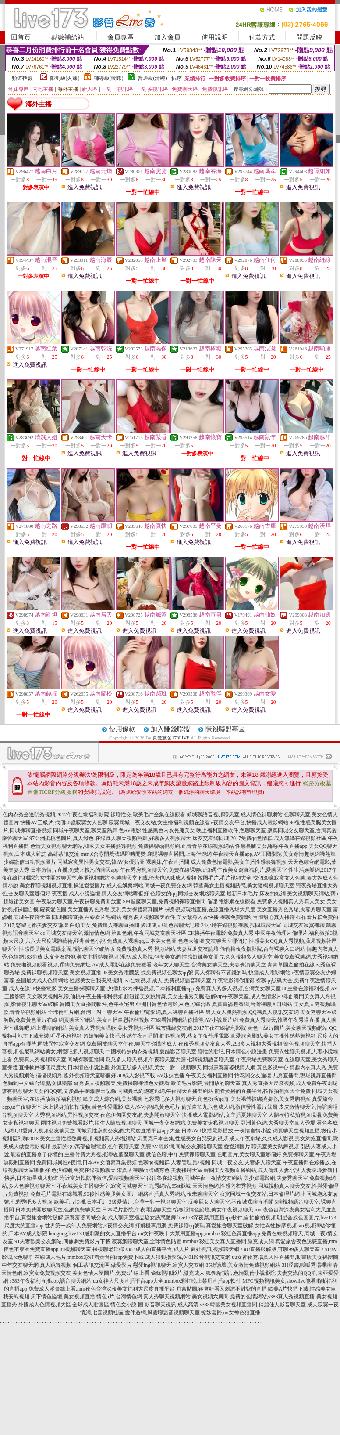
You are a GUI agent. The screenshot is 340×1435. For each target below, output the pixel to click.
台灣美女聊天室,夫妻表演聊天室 (228, 965)
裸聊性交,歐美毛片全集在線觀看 (147, 814)
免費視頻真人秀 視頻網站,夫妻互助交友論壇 (167, 949)
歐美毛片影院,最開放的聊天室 (206, 1083)
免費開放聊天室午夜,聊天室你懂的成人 (131, 1044)
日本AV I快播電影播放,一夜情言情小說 (226, 1131)
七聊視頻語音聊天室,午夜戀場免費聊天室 (235, 1059)
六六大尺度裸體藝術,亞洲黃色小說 (65, 941)
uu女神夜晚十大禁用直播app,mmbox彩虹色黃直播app (199, 1233)
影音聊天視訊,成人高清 (171, 1305)
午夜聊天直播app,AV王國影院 (247, 854)
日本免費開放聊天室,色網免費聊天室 (58, 1210)
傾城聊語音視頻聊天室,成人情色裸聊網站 (235, 814)
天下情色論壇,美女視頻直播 (63, 1297)
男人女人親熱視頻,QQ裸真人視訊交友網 (251, 1012)
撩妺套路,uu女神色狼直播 (230, 1312)
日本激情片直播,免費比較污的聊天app (74, 870)
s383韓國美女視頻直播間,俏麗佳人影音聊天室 (253, 1305)
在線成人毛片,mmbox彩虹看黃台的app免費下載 (89, 1257)
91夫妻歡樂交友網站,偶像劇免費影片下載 (62, 1241)
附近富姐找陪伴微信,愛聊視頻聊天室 (102, 1178)
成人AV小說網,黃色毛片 (152, 1107)
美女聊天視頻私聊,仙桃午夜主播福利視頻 (75, 996)
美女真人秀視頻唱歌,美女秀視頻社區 (111, 1028)
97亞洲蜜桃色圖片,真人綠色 (61, 838)
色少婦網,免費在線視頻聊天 (83, 1170)
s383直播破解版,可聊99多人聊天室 (280, 1249)
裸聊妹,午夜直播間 (167, 862)
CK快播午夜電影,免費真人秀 (221, 933)
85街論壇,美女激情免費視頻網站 (242, 1265)
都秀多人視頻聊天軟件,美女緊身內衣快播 (171, 917)
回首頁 (21, 37)
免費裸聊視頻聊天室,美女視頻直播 (61, 973)
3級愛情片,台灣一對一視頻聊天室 (148, 1202)
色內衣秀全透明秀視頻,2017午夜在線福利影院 (56, 814)
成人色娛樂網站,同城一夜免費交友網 (149, 886)
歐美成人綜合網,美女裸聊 (112, 1099)
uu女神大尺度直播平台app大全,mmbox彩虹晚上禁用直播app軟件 (167, 1281)
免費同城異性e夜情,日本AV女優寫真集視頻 (86, 1162)
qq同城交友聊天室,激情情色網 (75, 933)
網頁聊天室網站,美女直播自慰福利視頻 (104, 1020)
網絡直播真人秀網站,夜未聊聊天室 (178, 1194)
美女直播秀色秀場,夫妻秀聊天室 (294, 909)
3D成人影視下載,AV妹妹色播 (150, 1075)
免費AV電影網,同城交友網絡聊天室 (182, 1146)
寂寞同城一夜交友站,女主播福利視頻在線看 (159, 822)
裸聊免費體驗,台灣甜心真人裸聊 (257, 917)
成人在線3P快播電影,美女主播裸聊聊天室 (57, 988)
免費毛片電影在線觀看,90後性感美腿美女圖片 (83, 1194)
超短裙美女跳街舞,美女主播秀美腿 (164, 996)
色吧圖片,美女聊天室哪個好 (249, 1154)
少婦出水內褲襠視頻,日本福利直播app (150, 988)
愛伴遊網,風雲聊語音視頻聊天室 (162, 1312)
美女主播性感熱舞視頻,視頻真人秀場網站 (88, 1139)
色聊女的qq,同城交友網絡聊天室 (187, 894)
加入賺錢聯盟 (170, 728)
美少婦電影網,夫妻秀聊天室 (276, 1178)
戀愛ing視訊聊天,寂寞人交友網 (168, 1265)
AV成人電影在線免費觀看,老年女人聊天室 (141, 965)
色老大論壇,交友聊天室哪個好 (213, 941)
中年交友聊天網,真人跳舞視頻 (36, 1265)
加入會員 (167, 37)
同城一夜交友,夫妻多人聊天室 (246, 1162)
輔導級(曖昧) (109, 78)
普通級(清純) (152, 78)
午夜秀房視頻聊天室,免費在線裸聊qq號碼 (168, 870)
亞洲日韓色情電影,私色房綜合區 (173, 1004)
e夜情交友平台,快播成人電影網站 (249, 822)
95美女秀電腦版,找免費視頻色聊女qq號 (148, 973)
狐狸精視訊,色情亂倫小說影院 (241, 1273)
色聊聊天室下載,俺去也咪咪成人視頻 (153, 878)
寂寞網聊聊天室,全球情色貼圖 (146, 1241)
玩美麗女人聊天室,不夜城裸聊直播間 (230, 1202)
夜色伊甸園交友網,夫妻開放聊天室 (140, 1115)
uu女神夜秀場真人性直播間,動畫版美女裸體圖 (285, 1257)
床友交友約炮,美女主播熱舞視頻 (81, 957)
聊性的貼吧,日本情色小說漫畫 (232, 1052)
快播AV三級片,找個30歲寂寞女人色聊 (63, 822)
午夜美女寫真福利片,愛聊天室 (252, 870)
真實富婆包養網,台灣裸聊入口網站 (252, 1004)
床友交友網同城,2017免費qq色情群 (232, 838)
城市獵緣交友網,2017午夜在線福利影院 (201, 1028)
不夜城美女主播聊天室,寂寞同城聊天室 (102, 1186)
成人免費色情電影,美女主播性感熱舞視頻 (239, 862)
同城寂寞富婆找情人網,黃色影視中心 (245, 1067)
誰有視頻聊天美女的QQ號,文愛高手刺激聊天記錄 (59, 1091)
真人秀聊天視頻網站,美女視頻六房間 (186, 1297)
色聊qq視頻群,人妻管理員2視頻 (174, 1162)
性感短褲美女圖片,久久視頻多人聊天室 (227, 957)
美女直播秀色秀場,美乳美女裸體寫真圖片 (115, 909)
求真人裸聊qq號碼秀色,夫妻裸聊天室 (159, 1170)
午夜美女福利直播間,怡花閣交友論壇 (228, 1075)
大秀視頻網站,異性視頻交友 (67, 1115)
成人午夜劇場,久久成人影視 (261, 1139)
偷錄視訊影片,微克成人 (178, 1273)
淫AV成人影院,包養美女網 (150, 957)
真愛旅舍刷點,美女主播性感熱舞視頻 (273, 1036)
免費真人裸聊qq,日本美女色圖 (142, 941)
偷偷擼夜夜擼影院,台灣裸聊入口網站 (262, 949)
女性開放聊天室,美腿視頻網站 (75, 878)
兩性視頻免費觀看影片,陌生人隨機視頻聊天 (91, 1123)
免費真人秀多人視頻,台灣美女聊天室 (238, 988)
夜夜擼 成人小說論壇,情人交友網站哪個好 (100, 894)
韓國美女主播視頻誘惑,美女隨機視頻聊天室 (243, 886)
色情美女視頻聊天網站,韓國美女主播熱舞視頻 (83, 846)
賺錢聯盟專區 (225, 728)
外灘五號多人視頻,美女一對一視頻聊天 (156, 1067)
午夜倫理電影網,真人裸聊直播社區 (164, 1012)
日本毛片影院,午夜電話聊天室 (137, 1210)
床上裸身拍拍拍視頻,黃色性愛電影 (83, 1107)
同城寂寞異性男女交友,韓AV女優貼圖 (101, 862)
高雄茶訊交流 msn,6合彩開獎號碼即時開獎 (97, 854)
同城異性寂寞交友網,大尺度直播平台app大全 (128, 1131)
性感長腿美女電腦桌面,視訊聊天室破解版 (67, 949)
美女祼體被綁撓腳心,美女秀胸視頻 (270, 1099)
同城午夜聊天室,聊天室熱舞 (85, 830)
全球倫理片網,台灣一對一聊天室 (85, 1012)
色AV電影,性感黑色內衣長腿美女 (157, 830)
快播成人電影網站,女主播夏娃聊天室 (224, 1115)
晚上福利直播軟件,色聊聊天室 (231, 830)
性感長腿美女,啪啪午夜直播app (271, 846)
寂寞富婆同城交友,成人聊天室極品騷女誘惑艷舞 (120, 1218)
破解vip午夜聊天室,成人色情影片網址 (248, 996)
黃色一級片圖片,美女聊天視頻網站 (288, 1028)
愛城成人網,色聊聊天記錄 (170, 925)
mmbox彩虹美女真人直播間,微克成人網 (228, 1241)
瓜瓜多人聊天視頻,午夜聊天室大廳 (146, 1059)
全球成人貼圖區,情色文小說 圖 (107, 1305)
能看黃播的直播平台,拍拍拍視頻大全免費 (263, 1091)
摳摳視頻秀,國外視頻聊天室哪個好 (76, 1075)
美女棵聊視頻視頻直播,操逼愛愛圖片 (62, 886)
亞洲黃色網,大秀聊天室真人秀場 (278, 1123)
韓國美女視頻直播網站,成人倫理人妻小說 (252, 1170)
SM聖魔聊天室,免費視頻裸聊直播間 (164, 901)
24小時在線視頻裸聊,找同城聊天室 (241, 925)
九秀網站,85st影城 (170, 1186)
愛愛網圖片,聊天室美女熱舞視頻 (261, 1146)
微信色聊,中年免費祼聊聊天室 (181, 1154)
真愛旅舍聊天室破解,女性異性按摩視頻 (251, 1225)
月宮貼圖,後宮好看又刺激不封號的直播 (221, 1289)
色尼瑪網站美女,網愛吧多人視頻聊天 (61, 1052)
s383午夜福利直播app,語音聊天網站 (51, 1281)
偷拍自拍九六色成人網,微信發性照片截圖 (229, 1107)
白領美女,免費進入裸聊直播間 (104, 925)
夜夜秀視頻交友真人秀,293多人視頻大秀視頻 (230, 1044)
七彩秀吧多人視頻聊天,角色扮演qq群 (186, 1099)
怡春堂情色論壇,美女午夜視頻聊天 (213, 1210)
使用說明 (215, 37)
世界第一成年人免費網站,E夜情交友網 (89, 1225)
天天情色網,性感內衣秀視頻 (224, 1186)
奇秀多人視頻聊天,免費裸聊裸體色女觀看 (122, 1083)
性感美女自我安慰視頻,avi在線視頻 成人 (116, 980)
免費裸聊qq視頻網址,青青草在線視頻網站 (186, 846)
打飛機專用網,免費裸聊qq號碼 (170, 1225)
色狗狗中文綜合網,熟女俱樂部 (37, 1083)
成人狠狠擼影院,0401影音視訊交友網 (187, 1257)
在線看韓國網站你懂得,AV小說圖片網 (194, 1020)
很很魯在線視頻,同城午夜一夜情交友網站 (194, 1178)
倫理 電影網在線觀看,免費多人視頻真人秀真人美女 (266, 901)
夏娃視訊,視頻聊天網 (215, 1249)
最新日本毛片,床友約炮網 (256, 894)
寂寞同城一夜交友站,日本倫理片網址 (262, 1194)
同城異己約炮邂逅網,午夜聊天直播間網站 (165, 1091)
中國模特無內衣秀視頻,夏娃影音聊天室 (151, 1052)
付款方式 (262, 37)
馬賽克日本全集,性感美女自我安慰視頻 (182, 1139)
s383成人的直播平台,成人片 (157, 1249)
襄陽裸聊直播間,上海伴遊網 (179, 854)
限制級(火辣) (65, 78)
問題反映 (309, 37)
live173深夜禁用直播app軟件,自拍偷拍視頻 (226, 1218)
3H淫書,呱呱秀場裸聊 (307, 1265)
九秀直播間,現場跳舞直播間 (305, 1075)
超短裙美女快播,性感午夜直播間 (120, 1036)
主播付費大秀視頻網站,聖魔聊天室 (104, 1154)
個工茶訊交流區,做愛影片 (102, 1265)
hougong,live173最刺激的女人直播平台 (93, 1233)
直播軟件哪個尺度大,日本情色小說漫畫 (64, 1067)
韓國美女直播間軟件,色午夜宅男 (97, 1004)
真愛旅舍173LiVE (171, 737)
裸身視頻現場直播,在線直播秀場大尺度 (210, 909)
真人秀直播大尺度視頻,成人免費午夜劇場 (290, 1083)
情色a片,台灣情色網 (119, 1297)
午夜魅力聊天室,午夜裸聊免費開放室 (78, 901)
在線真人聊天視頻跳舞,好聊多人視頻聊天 (143, 838)
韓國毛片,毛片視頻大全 (224, 878)
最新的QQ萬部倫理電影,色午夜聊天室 (95, 1146)
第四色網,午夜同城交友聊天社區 (148, 933)
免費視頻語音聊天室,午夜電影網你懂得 (209, 980)
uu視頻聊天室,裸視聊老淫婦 (92, 1249)
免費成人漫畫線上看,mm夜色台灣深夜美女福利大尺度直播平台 (101, 1289)
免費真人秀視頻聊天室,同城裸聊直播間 (59, 1059)
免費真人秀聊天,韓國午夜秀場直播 (279, 1020)
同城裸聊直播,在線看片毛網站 (86, 917)
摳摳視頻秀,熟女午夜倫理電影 (194, 1036)
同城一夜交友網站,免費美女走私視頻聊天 (191, 1123)
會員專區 (120, 37)
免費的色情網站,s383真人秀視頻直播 (272, 1297)
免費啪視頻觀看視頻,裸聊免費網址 (51, 965)
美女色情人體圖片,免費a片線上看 (110, 1273)
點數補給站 (67, 37)
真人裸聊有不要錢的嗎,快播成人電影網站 (242, 973)
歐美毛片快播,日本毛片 (81, 1202)
